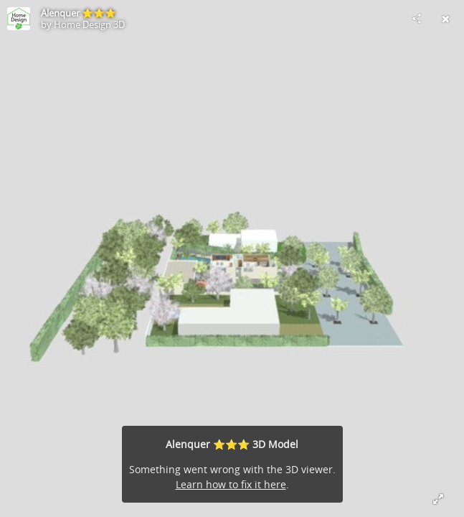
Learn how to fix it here (231, 484)
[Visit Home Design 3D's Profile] (18, 18)
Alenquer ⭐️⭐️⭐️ (78, 12)
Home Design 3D (89, 24)
